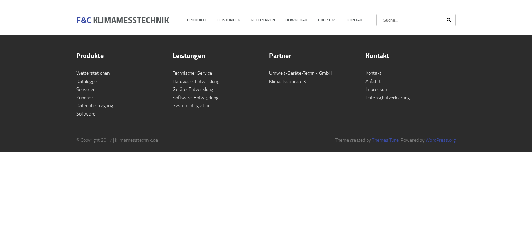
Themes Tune (385, 140)
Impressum (377, 89)
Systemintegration (191, 105)
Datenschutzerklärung (387, 97)
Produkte (197, 20)
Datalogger (87, 81)
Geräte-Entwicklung (193, 89)
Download (296, 20)
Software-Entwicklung (195, 97)
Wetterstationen (93, 73)
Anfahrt (373, 81)
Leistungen (228, 20)
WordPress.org (440, 140)
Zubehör (84, 97)
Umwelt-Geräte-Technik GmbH (300, 73)
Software (85, 113)
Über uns (327, 20)
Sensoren (85, 89)
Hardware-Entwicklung (196, 81)
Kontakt (355, 20)
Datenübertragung (94, 105)
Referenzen (263, 20)
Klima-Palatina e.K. (288, 81)
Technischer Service (192, 73)
